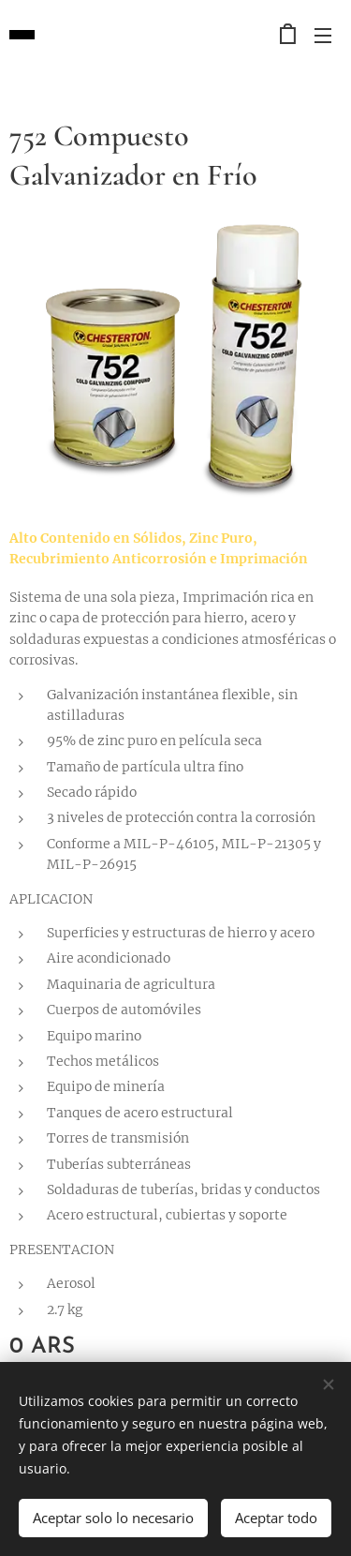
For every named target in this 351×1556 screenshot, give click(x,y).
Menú (322, 36)
